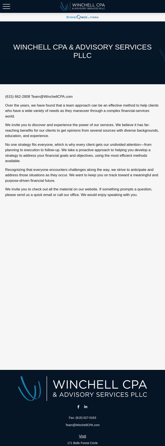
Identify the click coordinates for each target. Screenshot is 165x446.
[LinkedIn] (86, 407)
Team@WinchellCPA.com (52, 97)
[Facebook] (78, 407)
